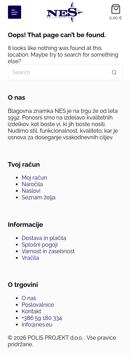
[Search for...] (57, 72)
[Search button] (114, 72)
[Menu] (14, 12)
